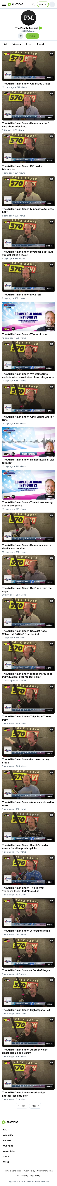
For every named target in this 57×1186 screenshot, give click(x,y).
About (40, 44)
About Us (8, 1135)
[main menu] (4, 4)
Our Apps (8, 1145)
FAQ (5, 1129)
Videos (16, 44)
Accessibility (22, 1176)
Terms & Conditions (12, 1171)
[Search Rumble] (33, 4)
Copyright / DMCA (45, 1171)
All (5, 44)
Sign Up (42, 4)
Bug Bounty (35, 1176)
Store (6, 1156)
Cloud (6, 1161)
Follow (32, 36)
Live (28, 44)
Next (35, 1105)
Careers (7, 1140)
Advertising (9, 1151)
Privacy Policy (29, 1171)
